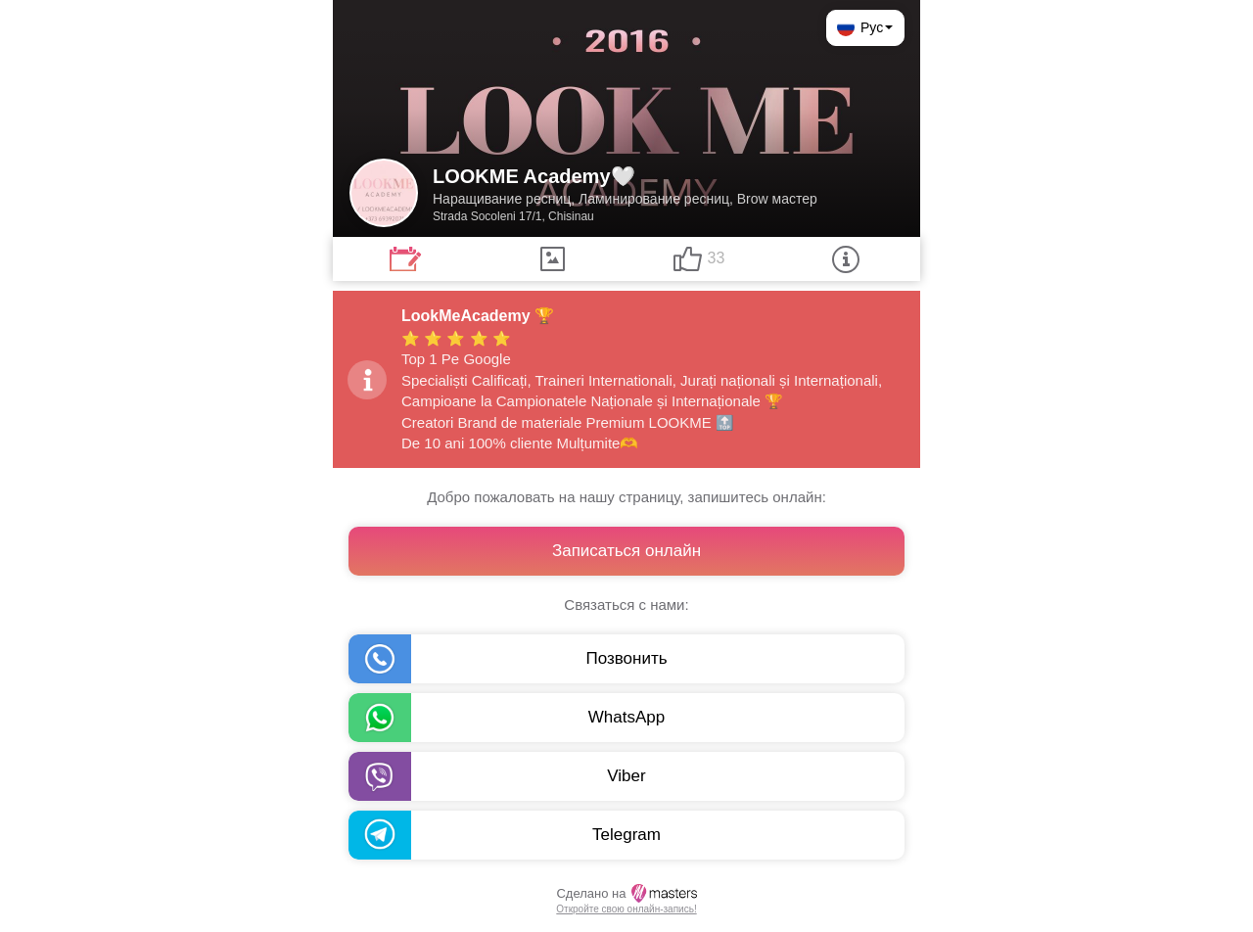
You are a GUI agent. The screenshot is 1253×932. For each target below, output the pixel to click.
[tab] (405, 259)
